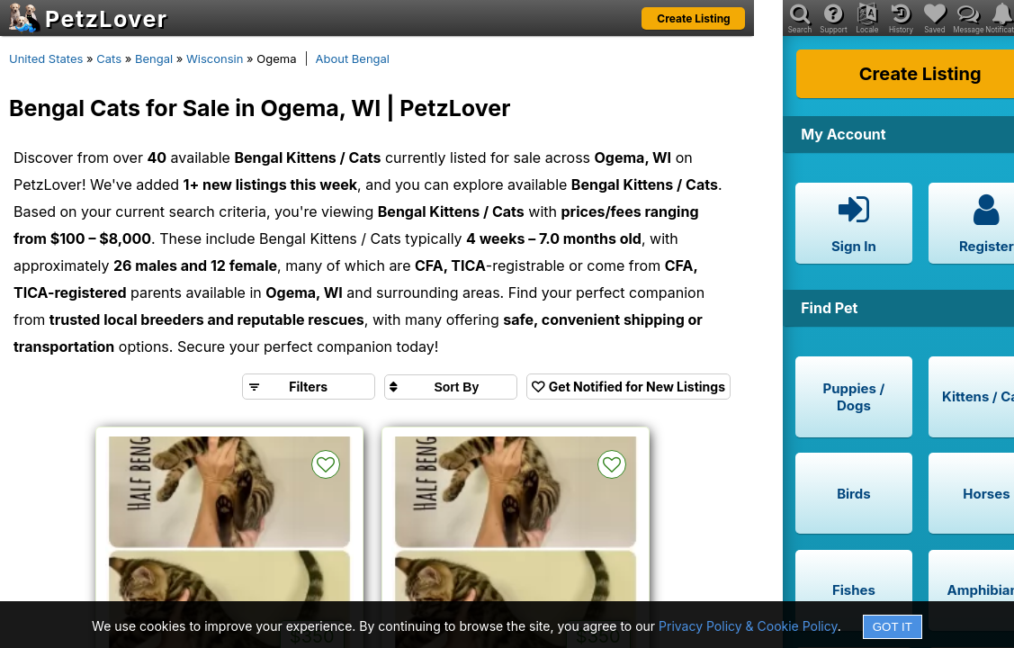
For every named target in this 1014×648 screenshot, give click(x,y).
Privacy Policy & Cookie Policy (748, 626)
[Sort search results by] (450, 387)
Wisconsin (214, 58)
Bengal (154, 58)
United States (46, 58)
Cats (108, 58)
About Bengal (353, 58)
